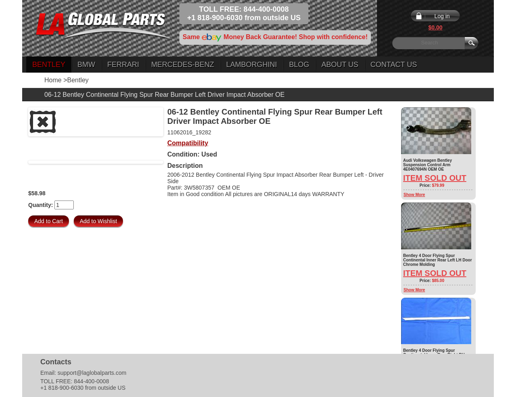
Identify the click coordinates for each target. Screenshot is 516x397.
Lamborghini (251, 65)
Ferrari (123, 65)
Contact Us (393, 65)
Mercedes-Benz (182, 65)
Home (53, 80)
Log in (441, 16)
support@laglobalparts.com (92, 373)
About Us (339, 65)
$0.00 (435, 27)
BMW (86, 65)
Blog (299, 65)
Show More (414, 194)
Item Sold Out (434, 177)
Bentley (48, 65)
